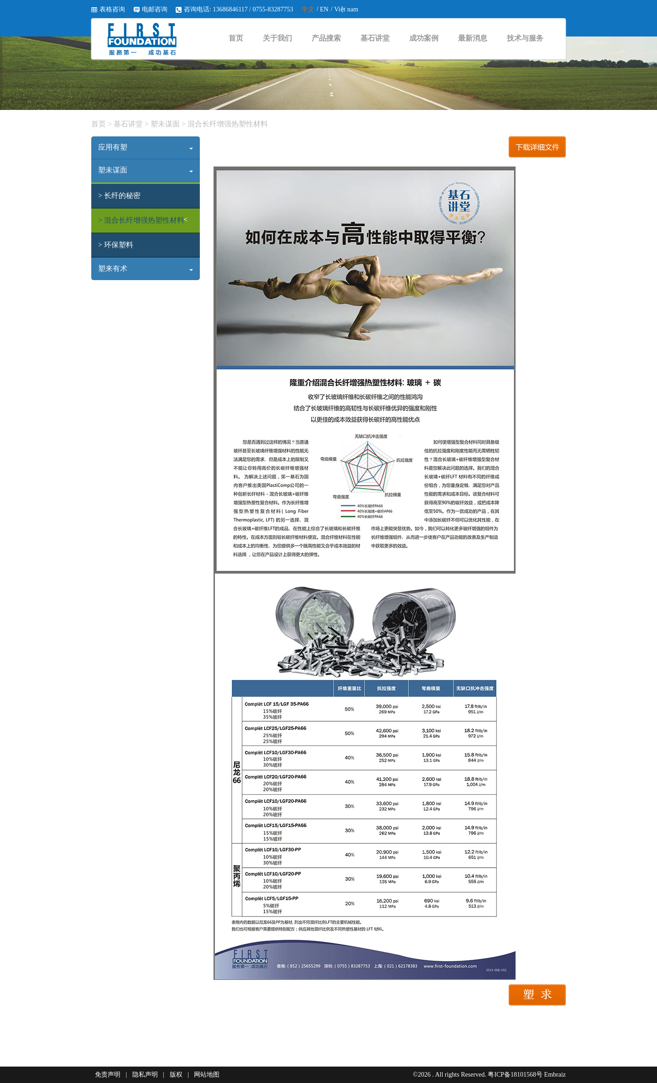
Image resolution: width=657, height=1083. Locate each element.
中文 (308, 9)
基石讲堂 (375, 38)
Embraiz (555, 1074)
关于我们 (277, 38)
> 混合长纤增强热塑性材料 (141, 220)
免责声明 (107, 1074)
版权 (176, 1074)
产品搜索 (326, 38)
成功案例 (423, 38)
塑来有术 (145, 268)
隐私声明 (145, 1074)
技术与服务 (525, 38)
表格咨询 (112, 9)
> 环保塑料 (115, 245)
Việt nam (346, 9)
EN (324, 9)
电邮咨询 (154, 9)
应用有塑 (145, 147)
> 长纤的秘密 (119, 195)
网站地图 (206, 1074)
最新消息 (472, 38)
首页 (236, 38)
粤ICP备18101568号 (515, 1074)
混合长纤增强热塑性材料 (227, 124)
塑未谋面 (165, 124)
